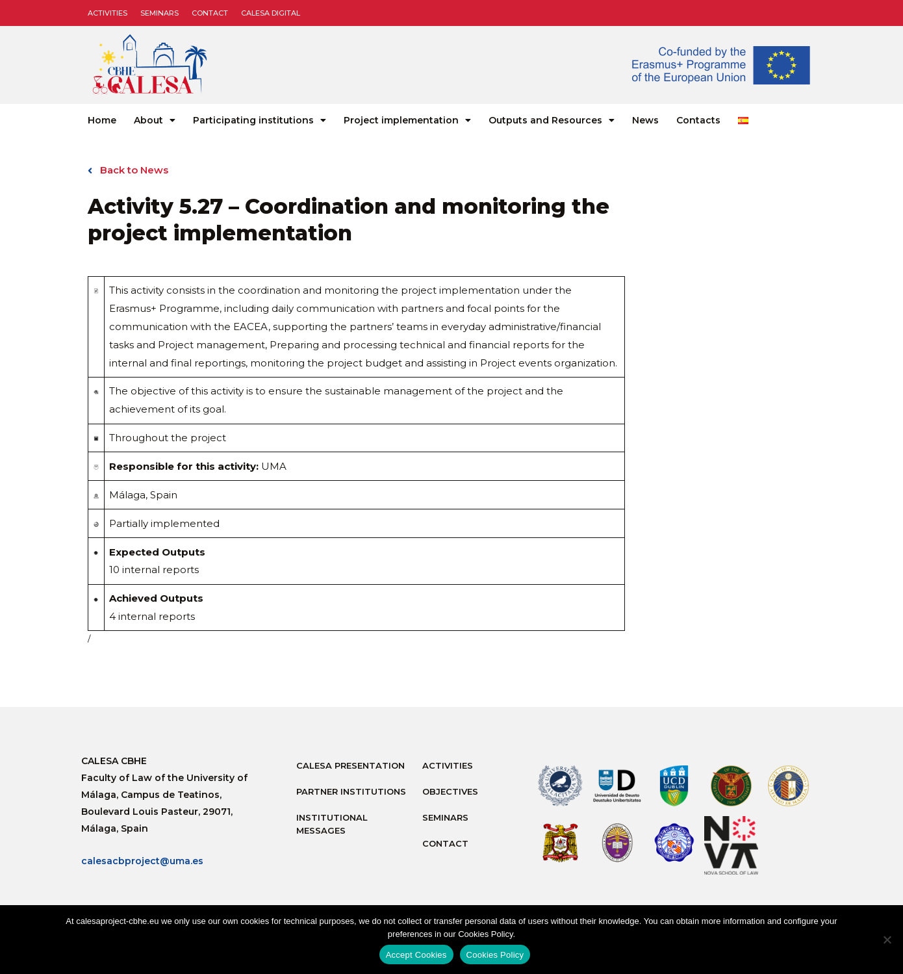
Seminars (159, 13)
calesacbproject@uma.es (142, 861)
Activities (107, 13)
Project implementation (407, 120)
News (645, 120)
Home (102, 120)
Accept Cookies (416, 955)
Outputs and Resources (552, 120)
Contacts (698, 120)
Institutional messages (332, 824)
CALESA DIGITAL (270, 13)
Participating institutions (259, 120)
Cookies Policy (495, 955)
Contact (210, 13)
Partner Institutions (351, 791)
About (154, 120)
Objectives (450, 791)
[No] (886, 939)
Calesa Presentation (350, 765)
